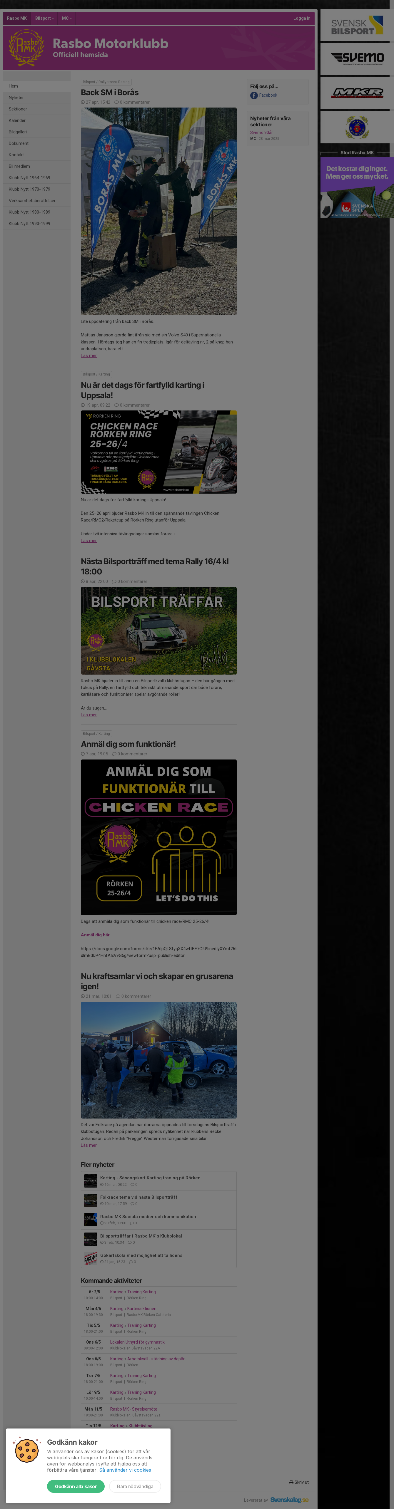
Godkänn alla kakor (76, 1486)
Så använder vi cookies (125, 1470)
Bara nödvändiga (135, 1486)
